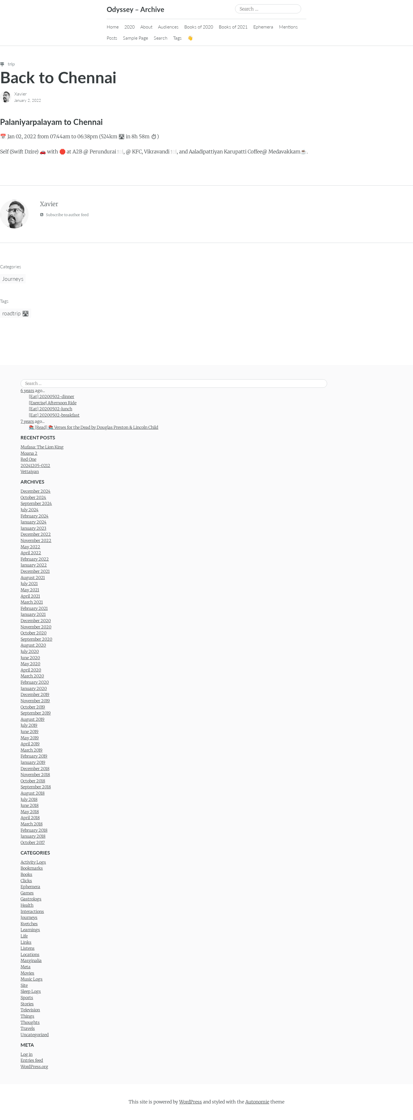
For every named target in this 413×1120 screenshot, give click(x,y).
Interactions (32, 911)
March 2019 (31, 750)
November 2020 (36, 627)
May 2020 (30, 663)
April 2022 (31, 552)
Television (30, 1010)
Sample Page (135, 37)
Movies (27, 973)
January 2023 (33, 528)
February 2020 (35, 682)
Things (27, 1016)
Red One (28, 459)
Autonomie (257, 1102)
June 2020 (30, 657)
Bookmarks (32, 868)
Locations (30, 954)
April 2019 (30, 743)
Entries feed (32, 1060)
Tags (177, 37)
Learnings (30, 929)
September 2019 (36, 713)
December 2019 (35, 694)
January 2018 (33, 836)
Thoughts (30, 1022)
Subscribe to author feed (64, 215)
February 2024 (34, 516)
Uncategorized (35, 1034)
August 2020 (33, 645)
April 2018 (30, 817)
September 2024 (36, 503)
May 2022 (30, 546)
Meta (26, 966)
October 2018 (33, 781)
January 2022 (34, 565)
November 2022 (36, 540)
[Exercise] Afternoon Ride (52, 402)
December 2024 (35, 491)
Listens (28, 948)
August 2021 (33, 577)
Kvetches (29, 923)
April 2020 (31, 670)
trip (7, 63)
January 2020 (34, 688)
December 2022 (36, 534)
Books (26, 874)
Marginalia (31, 960)
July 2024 (30, 509)
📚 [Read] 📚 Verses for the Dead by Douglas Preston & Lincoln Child (93, 427)
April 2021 (30, 596)
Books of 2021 (233, 26)
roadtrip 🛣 (15, 313)
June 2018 (30, 805)
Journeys (12, 278)
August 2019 (32, 719)
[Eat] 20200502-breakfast (54, 415)
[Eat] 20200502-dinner (51, 396)
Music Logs (31, 979)
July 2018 (29, 799)
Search (160, 37)
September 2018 (36, 787)
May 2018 (30, 811)
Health (27, 905)
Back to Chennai (58, 77)
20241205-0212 (35, 465)
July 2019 (29, 725)
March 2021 (32, 602)
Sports (27, 997)
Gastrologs (31, 899)
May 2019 (30, 737)
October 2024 (33, 497)
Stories (27, 1004)
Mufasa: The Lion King (42, 447)
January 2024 (33, 522)
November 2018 (35, 774)
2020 (129, 26)
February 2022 (35, 559)
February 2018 (34, 830)
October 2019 (33, 707)
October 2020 (33, 633)
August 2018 (32, 793)
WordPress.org (34, 1066)
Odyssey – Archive (135, 9)
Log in (27, 1054)
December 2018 (35, 768)
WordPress (190, 1102)
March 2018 (31, 824)
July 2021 (29, 583)
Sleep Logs (31, 991)
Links (26, 942)
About (146, 26)
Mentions (288, 26)
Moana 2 (29, 453)
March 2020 (32, 676)
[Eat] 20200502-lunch (50, 408)
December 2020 (36, 620)
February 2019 (34, 756)
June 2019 (30, 731)
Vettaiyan (30, 471)
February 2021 (34, 608)
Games (27, 893)
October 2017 (33, 842)
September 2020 (36, 639)
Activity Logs (33, 862)
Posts (112, 37)
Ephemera (263, 26)
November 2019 (35, 700)
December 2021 (35, 571)
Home (113, 26)
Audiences (168, 26)
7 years (27, 421)
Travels (28, 1028)
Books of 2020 (198, 26)
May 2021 (30, 590)
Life (24, 936)
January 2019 (33, 762)
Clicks (26, 880)
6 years (27, 390)
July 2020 (30, 651)
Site (24, 985)
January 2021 (33, 614)
